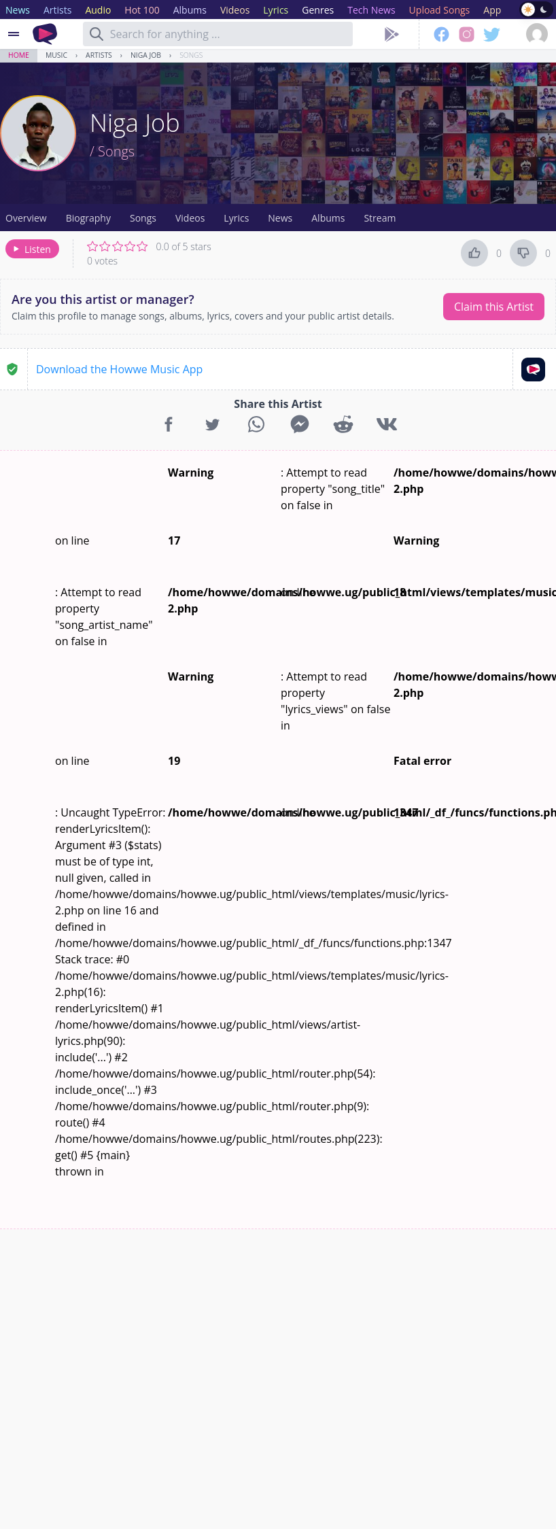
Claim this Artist (494, 306)
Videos (190, 217)
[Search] (96, 34)
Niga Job (146, 55)
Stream (380, 217)
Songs (191, 55)
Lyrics (236, 217)
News (280, 217)
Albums (328, 217)
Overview (26, 217)
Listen (31, 249)
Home (18, 55)
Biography (88, 217)
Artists (99, 55)
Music (56, 55)
